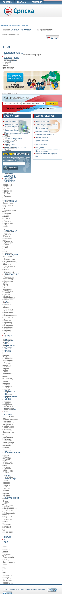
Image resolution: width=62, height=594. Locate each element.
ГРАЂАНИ (21, 2)
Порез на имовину (42, 121)
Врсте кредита (41, 144)
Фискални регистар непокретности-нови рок (44, 133)
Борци (6, 355)
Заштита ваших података (35, 589)
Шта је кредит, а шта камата (46, 125)
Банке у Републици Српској (15, 147)
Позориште (7, 340)
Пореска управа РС (12, 121)
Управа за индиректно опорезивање (13, 140)
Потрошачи (5, 497)
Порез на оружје (41, 128)
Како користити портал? (49, 7)
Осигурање (39, 148)
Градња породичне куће (7, 238)
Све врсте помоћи (7, 384)
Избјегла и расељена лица (5, 395)
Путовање (5, 200)
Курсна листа (10, 144)
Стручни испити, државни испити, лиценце (5, 175)
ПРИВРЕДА (37, 2)
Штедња (6, 488)
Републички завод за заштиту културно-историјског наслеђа (7, 381)
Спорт (5, 302)
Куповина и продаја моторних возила (6, 455)
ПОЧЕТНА (7, 2)
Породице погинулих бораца (8, 360)
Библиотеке (7, 345)
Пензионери (5, 452)
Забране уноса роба (7, 216)
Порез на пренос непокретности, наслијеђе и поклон (46, 153)
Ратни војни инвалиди (8, 376)
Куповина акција (41, 141)
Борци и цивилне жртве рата (5, 345)
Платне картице (41, 137)
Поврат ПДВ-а (7, 247)
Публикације (9, 513)
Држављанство (8, 562)
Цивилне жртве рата (8, 368)
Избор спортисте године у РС (8, 330)
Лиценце (7, 196)
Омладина (5, 254)
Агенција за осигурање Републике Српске (13, 125)
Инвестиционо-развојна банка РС (16, 134)
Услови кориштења (17, 589)
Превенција (7, 583)
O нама (5, 589)
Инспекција (7, 580)
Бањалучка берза (11, 130)
